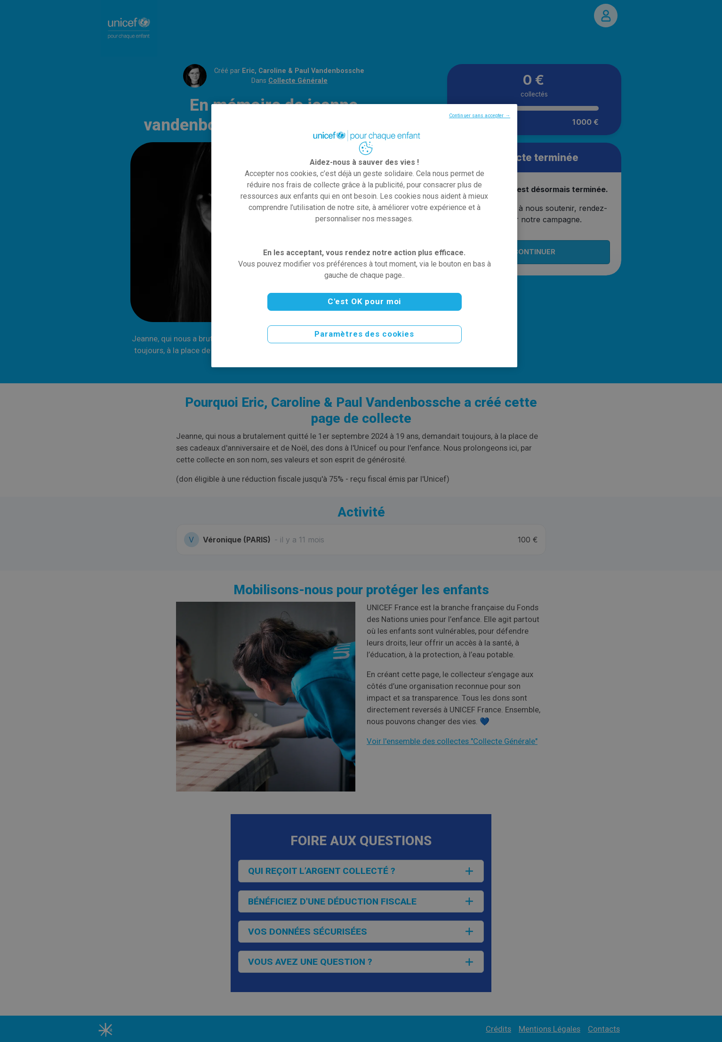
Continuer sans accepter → (479, 116)
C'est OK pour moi (364, 301)
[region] (364, 235)
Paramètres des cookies (364, 334)
